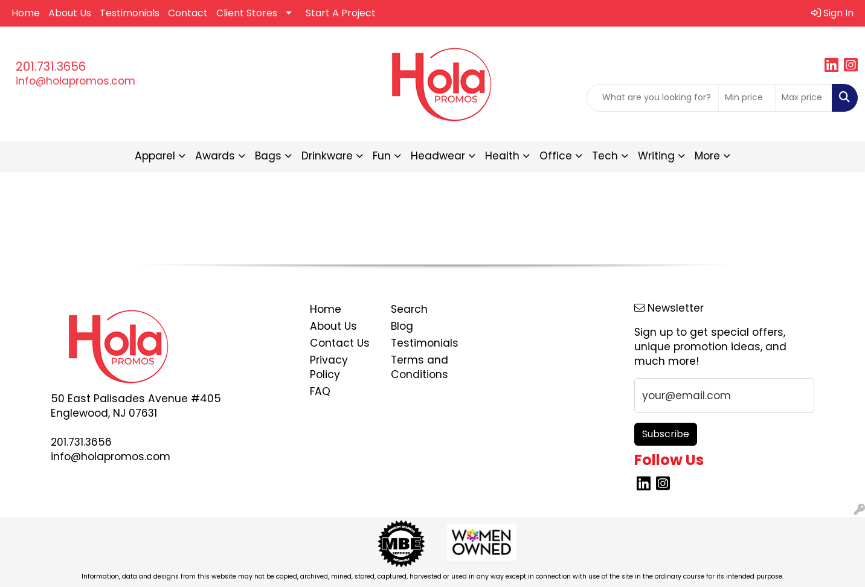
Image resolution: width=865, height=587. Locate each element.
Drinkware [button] (327, 156)
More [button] (707, 156)
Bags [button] (268, 156)
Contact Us (340, 343)
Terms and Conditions (419, 367)
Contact (188, 13)
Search (409, 309)
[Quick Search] (653, 98)
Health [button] (502, 156)
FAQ (320, 391)
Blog (402, 326)
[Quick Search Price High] (803, 98)
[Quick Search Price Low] (747, 98)
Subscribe (665, 434)
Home (25, 13)
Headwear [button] (438, 156)
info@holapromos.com (75, 81)
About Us (69, 13)
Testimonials (129, 13)
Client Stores (246, 13)
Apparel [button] (155, 156)
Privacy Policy (329, 367)
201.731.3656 (51, 66)
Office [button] (555, 156)
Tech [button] (605, 156)
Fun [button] (382, 156)
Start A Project (341, 13)
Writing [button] (656, 156)
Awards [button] (215, 156)
